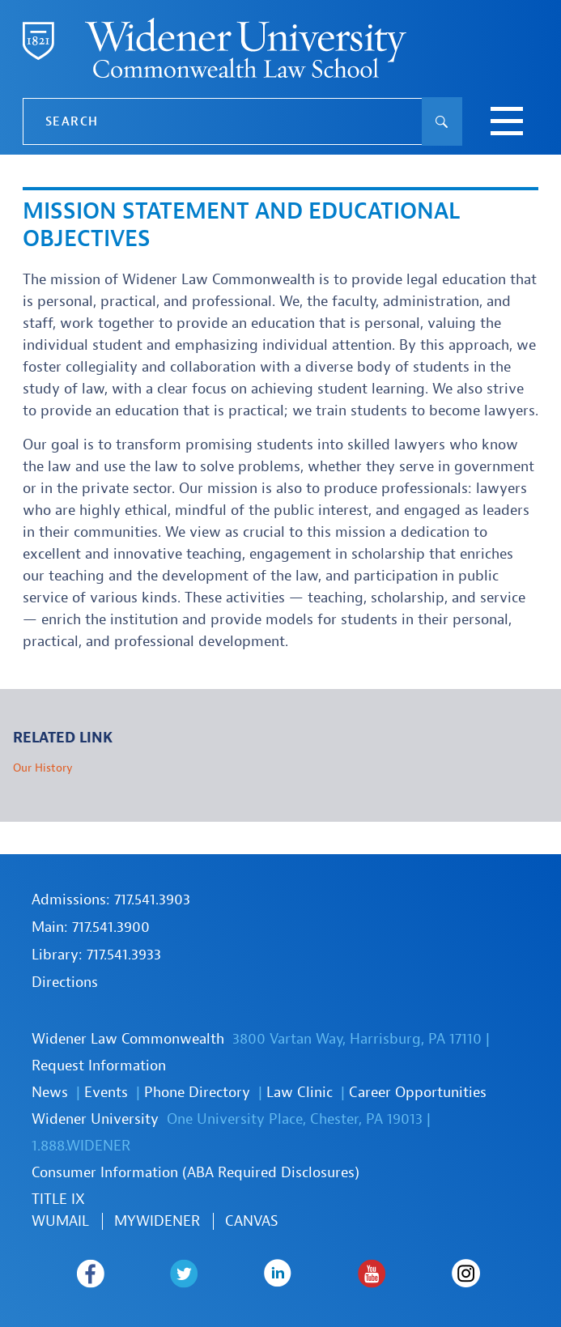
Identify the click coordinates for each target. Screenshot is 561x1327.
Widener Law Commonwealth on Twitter (184, 1273)
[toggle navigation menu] (507, 123)
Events (106, 1092)
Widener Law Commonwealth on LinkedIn (278, 1273)
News (50, 1092)
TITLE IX (58, 1199)
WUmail (60, 1221)
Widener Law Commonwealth (128, 1039)
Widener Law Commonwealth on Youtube (372, 1273)
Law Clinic (299, 1092)
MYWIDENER (157, 1221)
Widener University (95, 1119)
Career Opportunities (418, 1092)
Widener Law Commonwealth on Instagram (466, 1273)
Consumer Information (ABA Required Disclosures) (195, 1172)
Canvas (251, 1221)
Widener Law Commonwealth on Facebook (90, 1273)
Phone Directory (197, 1092)
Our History (43, 768)
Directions (65, 982)
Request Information (99, 1066)
